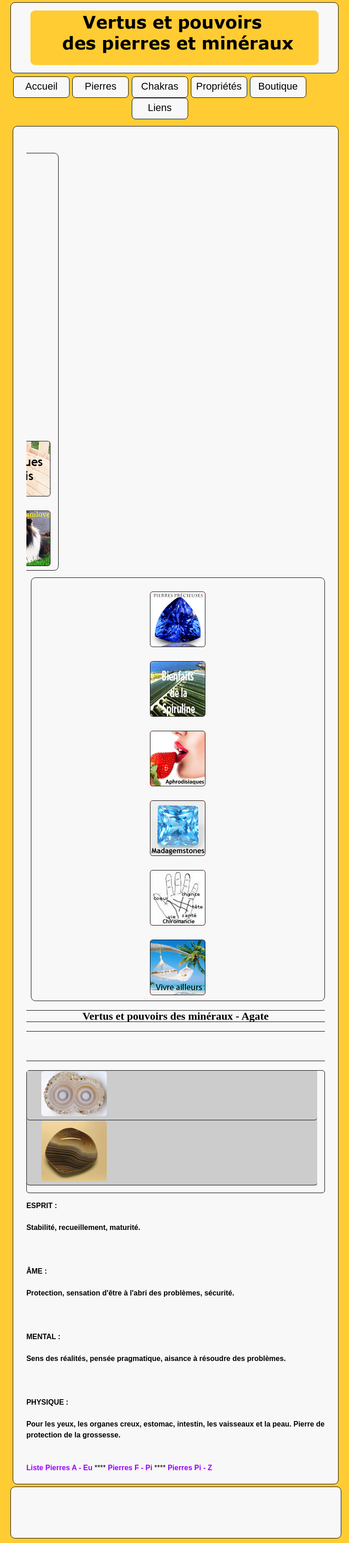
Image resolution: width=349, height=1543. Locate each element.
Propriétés (219, 87)
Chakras (160, 87)
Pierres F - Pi (130, 1468)
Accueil (41, 87)
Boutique (278, 87)
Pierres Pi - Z (190, 1468)
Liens (160, 109)
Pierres (101, 87)
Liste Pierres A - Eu (59, 1468)
